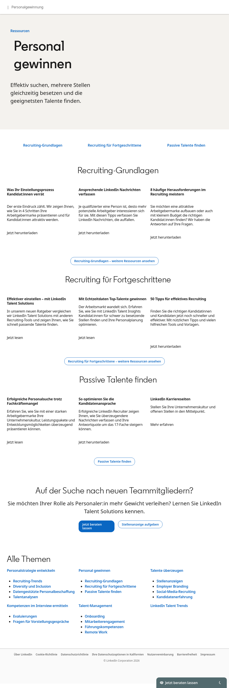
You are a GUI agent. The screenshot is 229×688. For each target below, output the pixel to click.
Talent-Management (95, 605)
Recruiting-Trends (27, 581)
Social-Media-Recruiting (176, 591)
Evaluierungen (25, 616)
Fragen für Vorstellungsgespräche (41, 621)
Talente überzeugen (166, 570)
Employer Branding (172, 586)
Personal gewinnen (94, 570)
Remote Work (96, 632)
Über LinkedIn (23, 654)
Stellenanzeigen (170, 581)
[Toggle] (219, 682)
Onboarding (95, 616)
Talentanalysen (25, 596)
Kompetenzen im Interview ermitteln (37, 605)
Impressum (208, 654)
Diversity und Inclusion (32, 586)
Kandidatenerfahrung (174, 596)
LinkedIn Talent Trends (169, 605)
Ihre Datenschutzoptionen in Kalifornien (118, 654)
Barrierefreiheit (187, 654)
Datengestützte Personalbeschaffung (44, 591)
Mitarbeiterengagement (105, 621)
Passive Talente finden (186, 145)
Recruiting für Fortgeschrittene (114, 145)
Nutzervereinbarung (160, 654)
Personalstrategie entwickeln (31, 570)
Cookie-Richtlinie (46, 654)
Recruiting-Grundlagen (42, 145)
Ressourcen (20, 30)
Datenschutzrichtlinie (74, 654)
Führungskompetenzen (104, 626)
